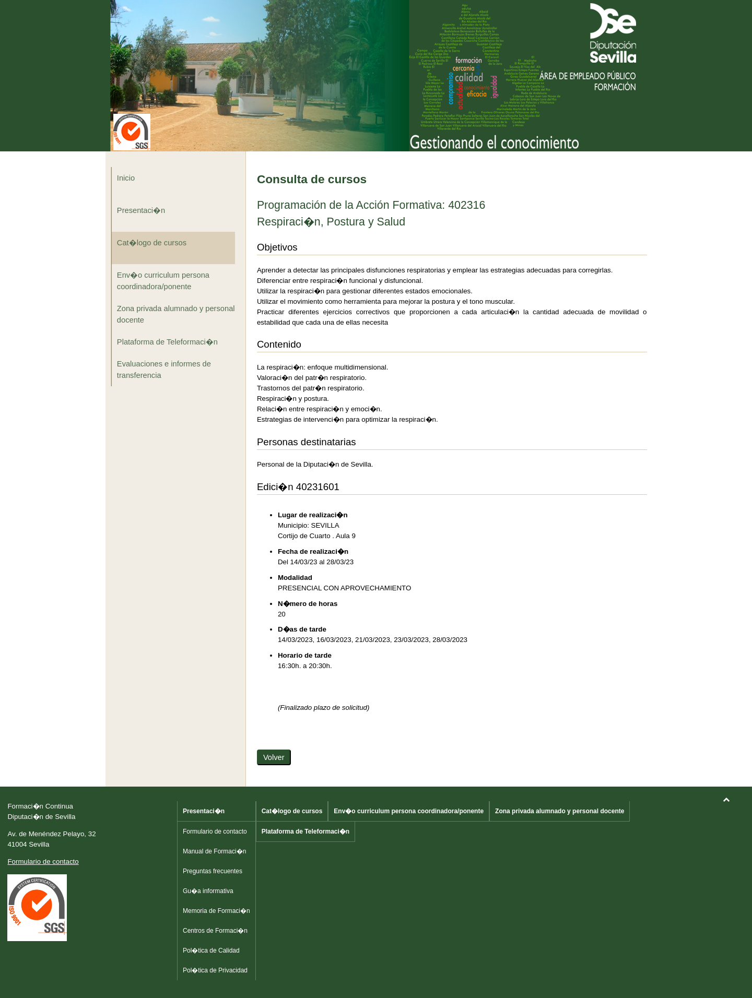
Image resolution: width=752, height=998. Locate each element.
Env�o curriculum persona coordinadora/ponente (163, 281)
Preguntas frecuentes (212, 871)
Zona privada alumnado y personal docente (176, 314)
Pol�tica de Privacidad (215, 970)
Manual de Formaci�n (214, 851)
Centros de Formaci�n (215, 930)
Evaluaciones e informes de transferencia (164, 369)
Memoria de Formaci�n (216, 910)
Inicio (126, 178)
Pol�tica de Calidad (211, 950)
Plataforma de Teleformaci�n (167, 342)
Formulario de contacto (42, 861)
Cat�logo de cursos (151, 243)
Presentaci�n (141, 210)
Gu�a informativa (208, 891)
